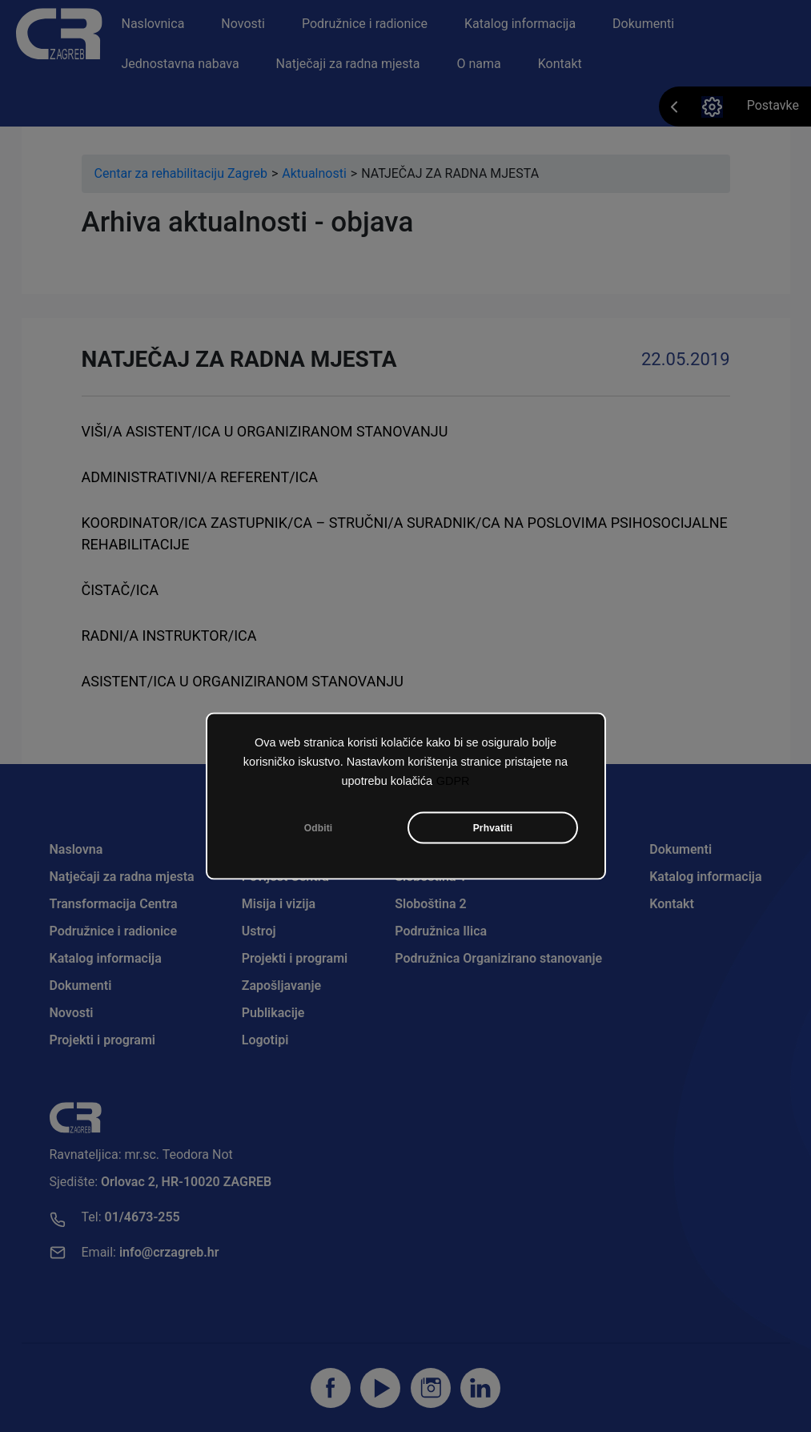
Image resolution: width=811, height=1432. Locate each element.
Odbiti (318, 828)
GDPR (453, 780)
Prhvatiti (493, 828)
